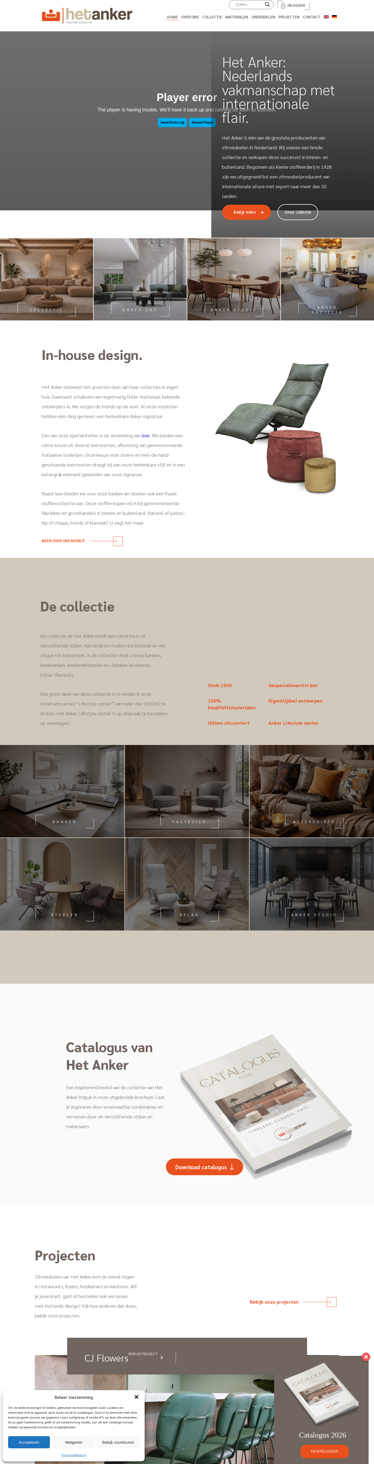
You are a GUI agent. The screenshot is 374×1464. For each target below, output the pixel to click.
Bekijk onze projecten (290, 1302)
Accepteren (29, 1442)
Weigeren (73, 1442)
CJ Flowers (106, 1357)
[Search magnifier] (267, 6)
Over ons (190, 16)
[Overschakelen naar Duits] (334, 15)
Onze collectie (297, 212)
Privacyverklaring (73, 1455)
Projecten (289, 16)
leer (146, 435)
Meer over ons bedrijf (79, 540)
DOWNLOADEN (324, 1451)
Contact (312, 16)
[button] (136, 1397)
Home (172, 16)
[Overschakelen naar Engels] (326, 15)
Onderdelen (263, 16)
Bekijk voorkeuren (118, 1442)
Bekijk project (143, 1353)
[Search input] (248, 4)
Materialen (236, 16)
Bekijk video (244, 212)
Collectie (212, 16)
